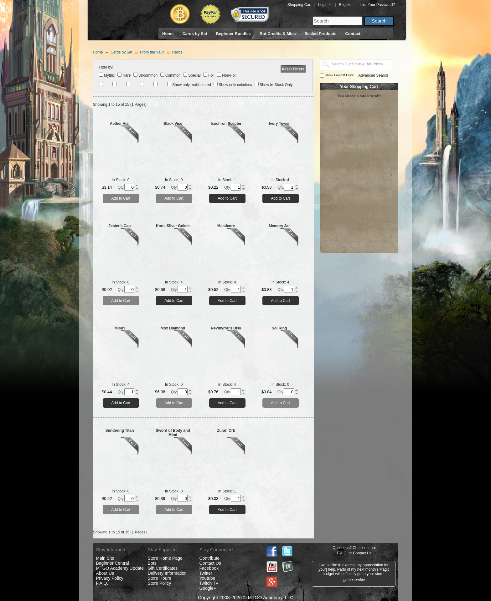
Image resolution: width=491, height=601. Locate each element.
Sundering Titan (119, 430)
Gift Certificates (163, 568)
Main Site (105, 558)
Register (346, 5)
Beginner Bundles (233, 33)
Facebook (209, 568)
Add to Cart (120, 198)
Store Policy (159, 583)
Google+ (207, 588)
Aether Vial (119, 123)
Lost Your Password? (377, 5)
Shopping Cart (299, 5)
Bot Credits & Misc (278, 33)
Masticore (226, 226)
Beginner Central (112, 563)
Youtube (207, 578)
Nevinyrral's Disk (226, 328)
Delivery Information (167, 573)
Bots (152, 563)
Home (167, 33)
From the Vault (152, 52)
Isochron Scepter (226, 123)
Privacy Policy (109, 578)
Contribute (209, 558)
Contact (352, 33)
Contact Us (210, 563)
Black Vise (172, 123)
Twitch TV (209, 583)
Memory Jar (279, 226)
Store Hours (159, 578)
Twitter (205, 573)
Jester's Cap (120, 226)
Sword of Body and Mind (173, 432)
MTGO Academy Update (120, 568)
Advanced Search (373, 75)
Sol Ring (279, 328)
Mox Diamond (173, 328)
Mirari (120, 328)
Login (325, 5)
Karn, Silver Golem (172, 226)
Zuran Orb (226, 430)
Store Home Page (165, 558)
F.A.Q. (102, 583)
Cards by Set (194, 33)
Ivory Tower (279, 123)
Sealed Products (320, 33)
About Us (105, 573)
